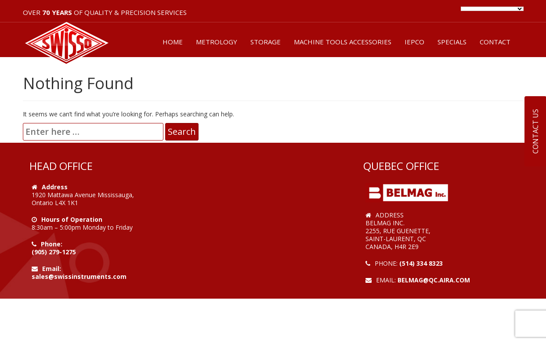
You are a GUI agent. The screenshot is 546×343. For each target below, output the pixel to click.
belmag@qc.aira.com (434, 280)
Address (55, 187)
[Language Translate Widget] (492, 9)
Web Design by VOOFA (400, 288)
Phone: (51, 244)
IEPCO (414, 41)
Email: (51, 268)
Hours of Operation (71, 219)
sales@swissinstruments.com (79, 276)
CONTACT (495, 41)
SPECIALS (452, 41)
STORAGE (265, 41)
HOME (173, 41)
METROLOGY (216, 41)
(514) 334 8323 (421, 263)
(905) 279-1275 (54, 252)
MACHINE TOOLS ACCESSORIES (342, 41)
